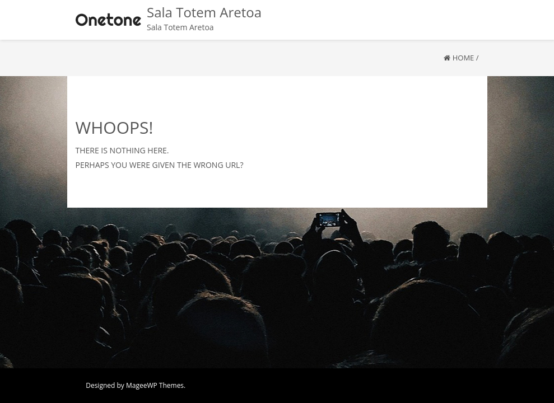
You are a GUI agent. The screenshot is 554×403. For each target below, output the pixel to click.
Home (463, 58)
